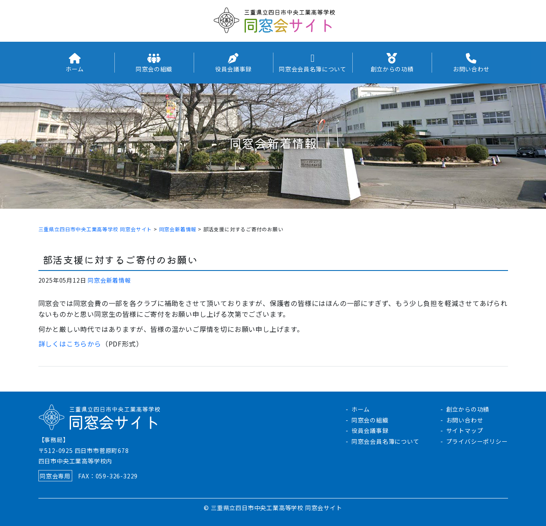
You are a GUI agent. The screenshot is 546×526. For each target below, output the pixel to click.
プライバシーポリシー (477, 441)
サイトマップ (464, 430)
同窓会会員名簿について (385, 441)
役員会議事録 (370, 430)
